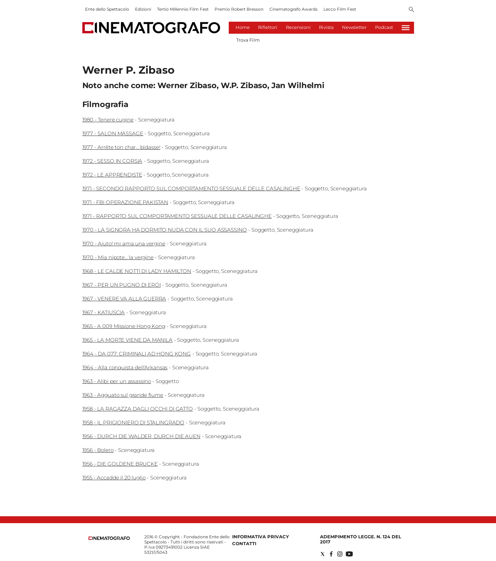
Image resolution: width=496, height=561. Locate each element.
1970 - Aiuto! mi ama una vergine (123, 243)
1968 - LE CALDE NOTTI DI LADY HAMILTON (136, 271)
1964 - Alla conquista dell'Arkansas (125, 367)
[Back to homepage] (109, 538)
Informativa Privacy (260, 536)
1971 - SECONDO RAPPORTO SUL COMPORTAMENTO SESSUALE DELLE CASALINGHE (191, 188)
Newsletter (354, 27)
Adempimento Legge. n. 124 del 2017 (360, 539)
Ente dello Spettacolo (107, 9)
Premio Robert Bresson (239, 9)
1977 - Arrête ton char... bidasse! (121, 147)
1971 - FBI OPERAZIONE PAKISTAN (125, 202)
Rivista (326, 27)
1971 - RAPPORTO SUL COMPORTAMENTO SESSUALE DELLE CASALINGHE (177, 216)
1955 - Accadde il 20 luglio (114, 477)
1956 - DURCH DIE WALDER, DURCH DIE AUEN (141, 436)
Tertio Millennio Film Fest (183, 9)
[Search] (411, 10)
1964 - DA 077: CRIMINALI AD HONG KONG (136, 353)
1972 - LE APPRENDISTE (112, 174)
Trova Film (248, 40)
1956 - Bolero (98, 450)
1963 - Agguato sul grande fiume (122, 395)
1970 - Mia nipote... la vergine (118, 257)
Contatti (244, 543)
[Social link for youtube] (349, 554)
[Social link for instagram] (339, 554)
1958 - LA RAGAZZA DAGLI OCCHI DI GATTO (137, 408)
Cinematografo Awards (293, 9)
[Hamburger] (406, 28)
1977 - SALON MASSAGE (112, 133)
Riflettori (267, 27)
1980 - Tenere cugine (108, 119)
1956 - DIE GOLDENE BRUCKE (120, 464)
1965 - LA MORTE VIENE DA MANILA (127, 340)
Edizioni (143, 9)
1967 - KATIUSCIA (103, 312)
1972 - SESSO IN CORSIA (112, 161)
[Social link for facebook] (331, 554)
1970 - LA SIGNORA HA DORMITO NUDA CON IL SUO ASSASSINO (164, 229)
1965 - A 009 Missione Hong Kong (123, 326)
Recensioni (298, 27)
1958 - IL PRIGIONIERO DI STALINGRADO (133, 422)
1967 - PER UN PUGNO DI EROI (121, 285)
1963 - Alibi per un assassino (116, 381)
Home (243, 27)
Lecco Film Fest (339, 9)
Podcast (384, 27)
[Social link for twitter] (322, 554)
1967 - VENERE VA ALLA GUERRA (124, 298)
